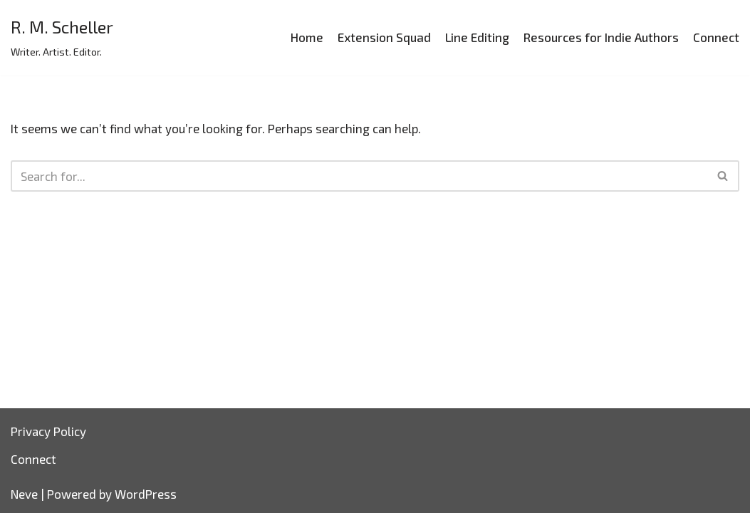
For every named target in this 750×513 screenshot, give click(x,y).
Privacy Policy (48, 431)
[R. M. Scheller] (62, 38)
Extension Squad (384, 37)
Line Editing (477, 37)
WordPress (146, 494)
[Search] (359, 176)
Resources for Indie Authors (601, 37)
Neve (24, 494)
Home (307, 37)
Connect (716, 37)
